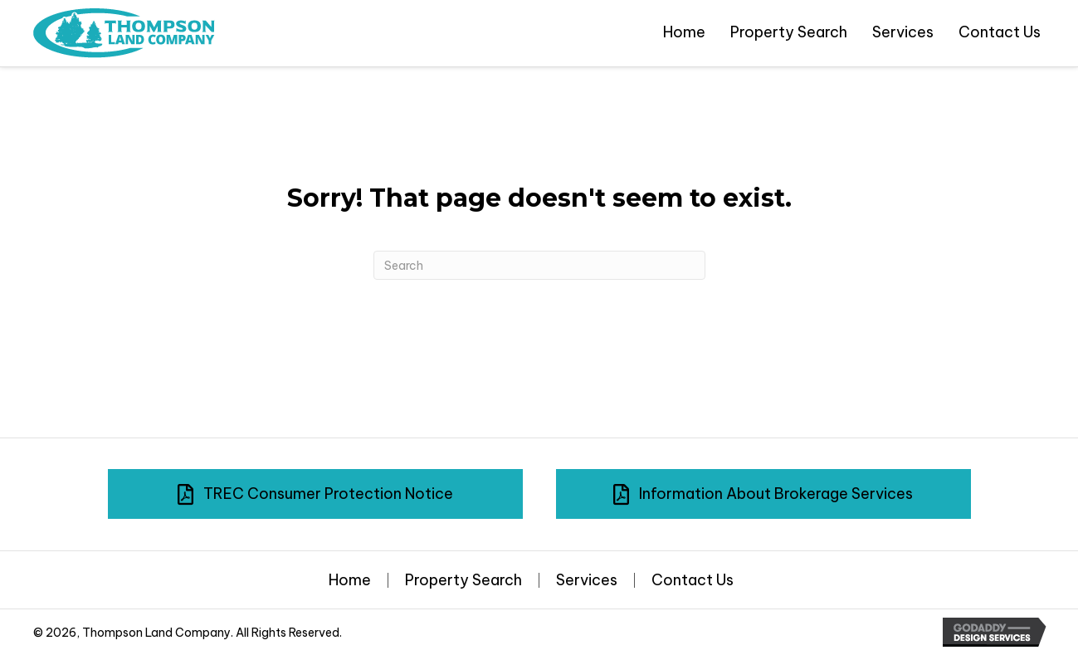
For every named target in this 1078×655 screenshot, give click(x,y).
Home (350, 580)
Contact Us (692, 580)
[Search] (539, 265)
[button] (315, 494)
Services (586, 580)
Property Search (463, 580)
